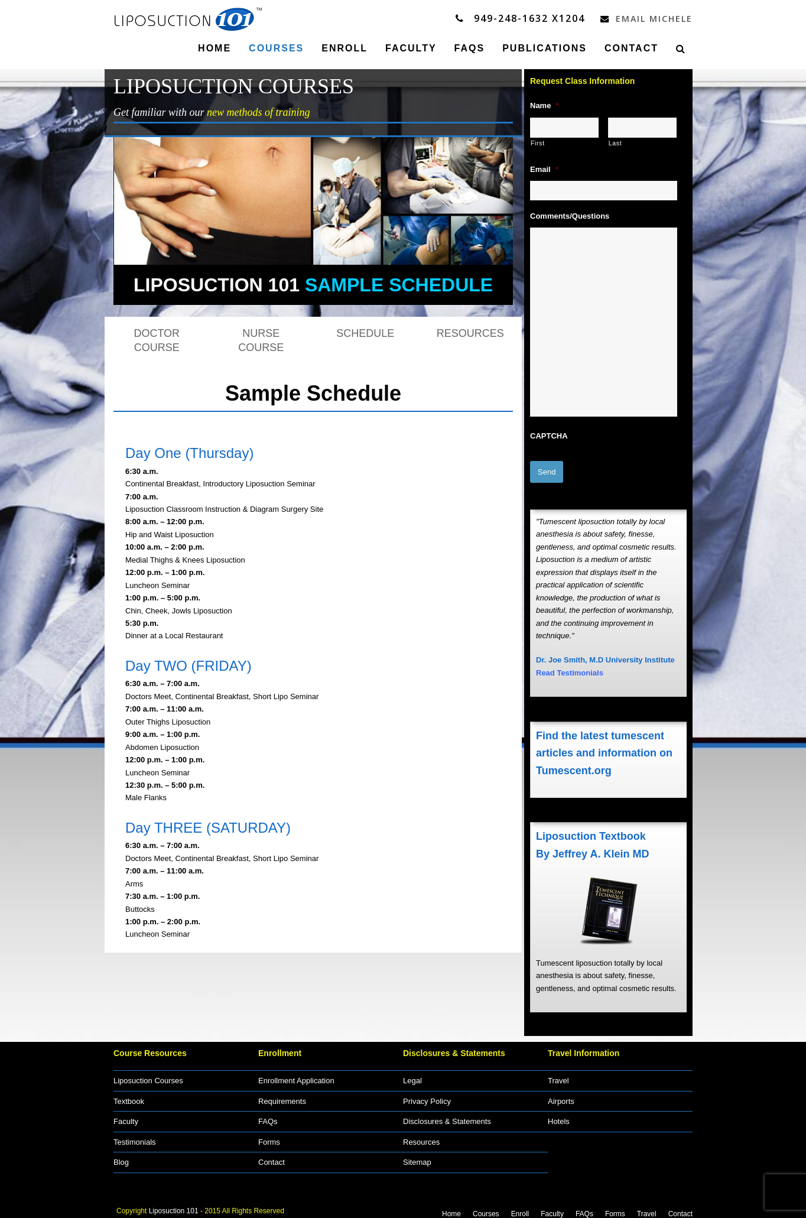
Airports (561, 1096)
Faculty (125, 1116)
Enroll (520, 1209)
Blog (121, 1157)
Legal (412, 1075)
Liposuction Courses (148, 1075)
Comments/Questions (569, 215)
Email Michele (643, 18)
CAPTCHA (549, 435)
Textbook (128, 1096)
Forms (269, 1137)
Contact (271, 1157)
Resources (421, 1137)
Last (615, 142)
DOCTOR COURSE (157, 340)
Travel (558, 1075)
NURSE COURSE (261, 340)
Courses (486, 1209)
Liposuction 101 (174, 1205)
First (538, 142)
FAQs (268, 1116)
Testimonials (134, 1137)
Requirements (282, 1096)
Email (544, 168)
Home (451, 1209)
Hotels (559, 1116)
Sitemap (417, 1157)
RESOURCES (470, 333)
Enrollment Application (296, 1075)
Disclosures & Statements (447, 1116)
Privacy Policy (427, 1096)
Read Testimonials (569, 668)
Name (544, 104)
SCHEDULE (365, 333)
